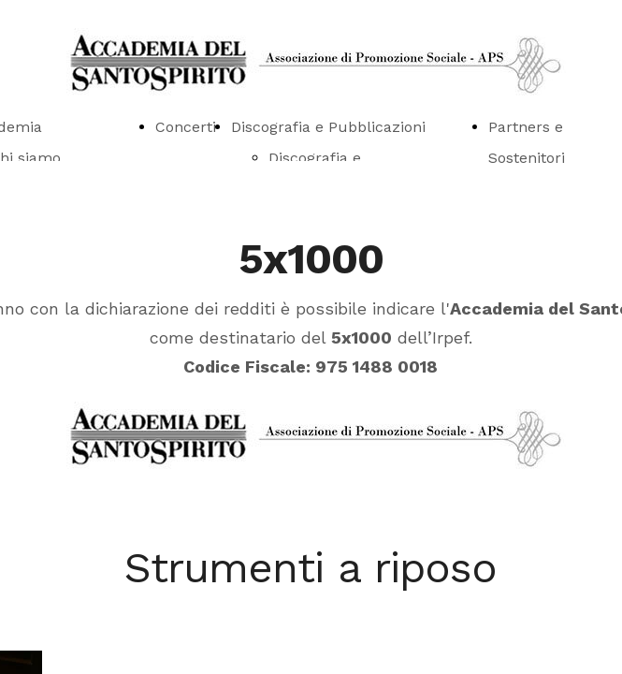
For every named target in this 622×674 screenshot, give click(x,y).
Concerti (185, 127)
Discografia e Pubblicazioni (328, 127)
